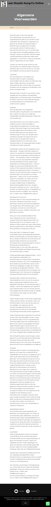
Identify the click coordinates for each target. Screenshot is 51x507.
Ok (25, 503)
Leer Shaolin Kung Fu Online (26, 3)
